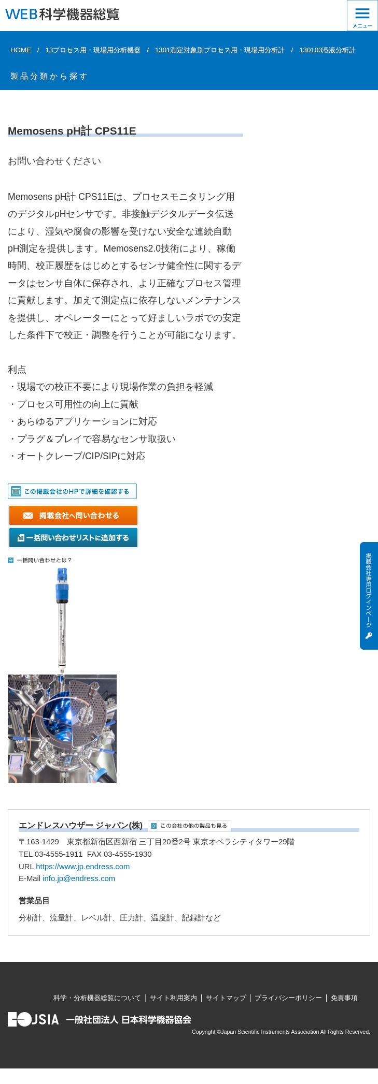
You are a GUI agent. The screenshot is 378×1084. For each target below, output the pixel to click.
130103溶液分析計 (327, 50)
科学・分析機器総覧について (97, 998)
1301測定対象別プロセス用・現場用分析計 (220, 50)
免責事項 (344, 998)
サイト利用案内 (173, 998)
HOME (20, 50)
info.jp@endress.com (79, 878)
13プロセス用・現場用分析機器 (93, 50)
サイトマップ (226, 998)
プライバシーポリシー (288, 998)
